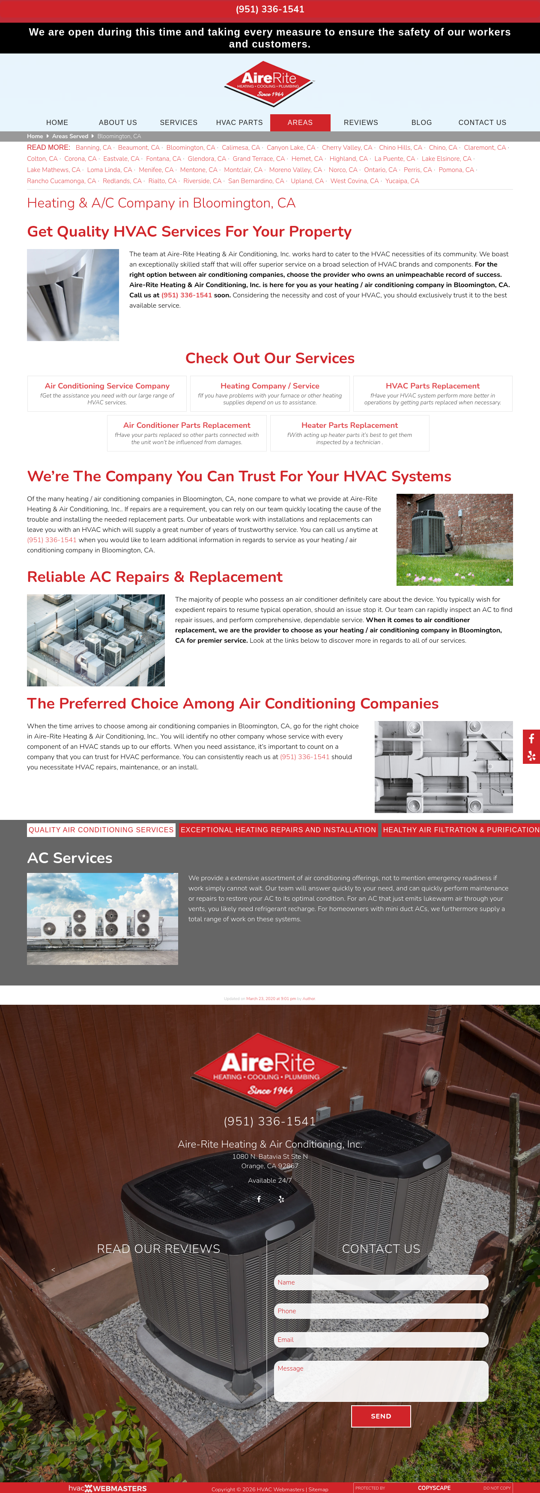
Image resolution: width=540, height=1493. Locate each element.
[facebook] (531, 738)
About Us (118, 118)
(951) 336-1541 (270, 7)
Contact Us (483, 118)
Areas (300, 118)
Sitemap (318, 1483)
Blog (422, 118)
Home (57, 118)
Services (179, 118)
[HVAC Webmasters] (107, 1485)
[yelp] (531, 755)
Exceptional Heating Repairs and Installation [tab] (278, 825)
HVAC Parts (239, 118)
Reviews (361, 118)
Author (309, 994)
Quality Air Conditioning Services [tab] (101, 825)
